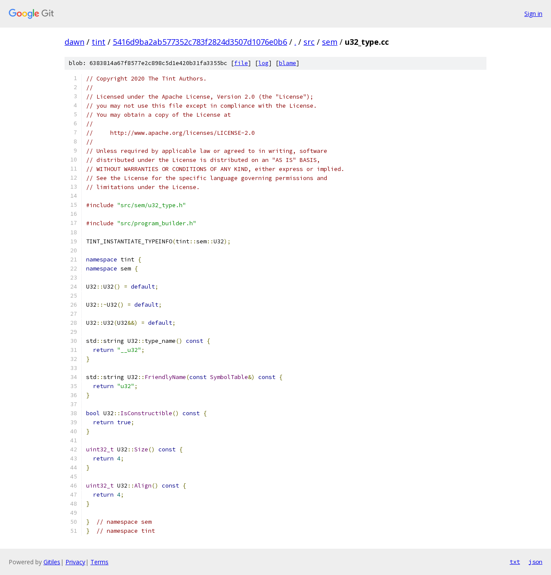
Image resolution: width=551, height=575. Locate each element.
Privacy (75, 562)
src (309, 42)
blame (287, 63)
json (535, 562)
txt (515, 562)
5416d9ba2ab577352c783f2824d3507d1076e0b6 (200, 42)
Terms (99, 562)
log (263, 63)
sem (329, 42)
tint (98, 42)
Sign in (533, 13)
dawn (74, 42)
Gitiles (51, 562)
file (241, 63)
